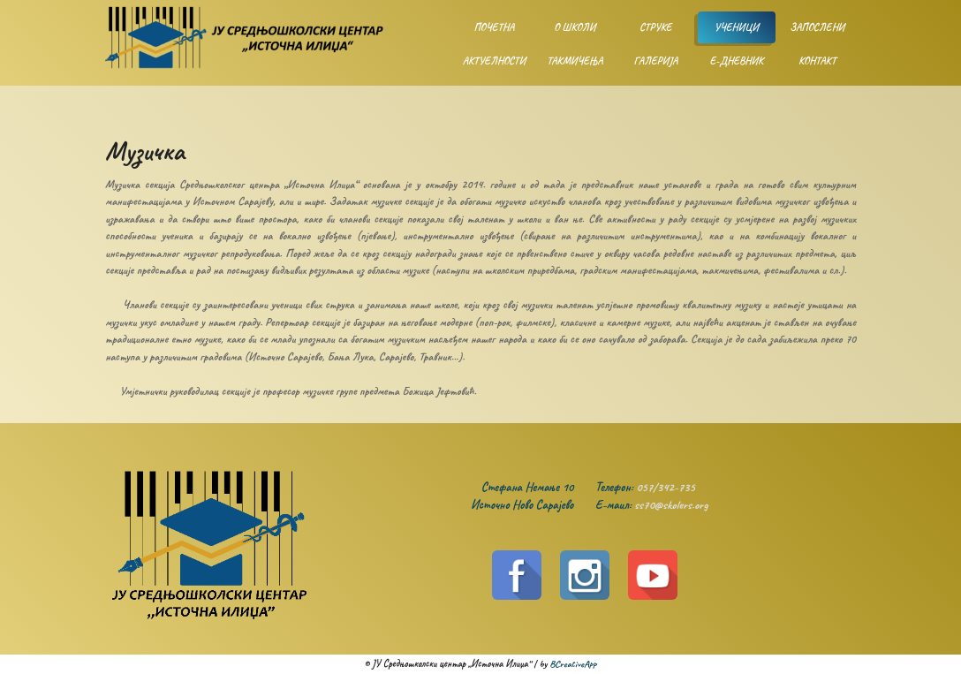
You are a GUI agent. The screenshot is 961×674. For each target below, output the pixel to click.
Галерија (655, 61)
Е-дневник (736, 61)
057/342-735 (665, 487)
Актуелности (494, 61)
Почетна (493, 27)
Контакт (817, 61)
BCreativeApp (572, 663)
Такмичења (574, 61)
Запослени (817, 27)
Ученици (737, 27)
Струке (655, 27)
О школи (574, 27)
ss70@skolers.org (671, 504)
